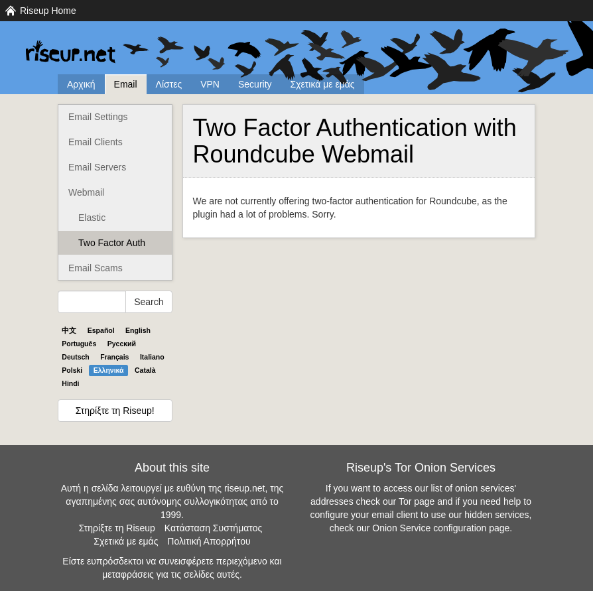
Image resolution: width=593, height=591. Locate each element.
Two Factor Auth (111, 242)
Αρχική (81, 84)
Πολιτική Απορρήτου (208, 541)
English (138, 330)
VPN (210, 84)
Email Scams (95, 268)
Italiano (152, 357)
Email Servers (97, 167)
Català (145, 370)
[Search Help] (92, 302)
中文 (69, 330)
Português (79, 344)
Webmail (86, 192)
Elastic (91, 217)
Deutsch (75, 357)
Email (125, 84)
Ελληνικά (109, 370)
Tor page (416, 501)
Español (101, 330)
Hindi (70, 383)
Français (114, 357)
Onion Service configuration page (440, 528)
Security (255, 84)
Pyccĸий (121, 344)
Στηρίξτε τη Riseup (117, 528)
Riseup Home (48, 10)
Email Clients (95, 142)
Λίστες (169, 84)
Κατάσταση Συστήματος (213, 528)
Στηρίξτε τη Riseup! (115, 410)
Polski (72, 370)
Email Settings (97, 116)
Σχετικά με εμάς (323, 84)
